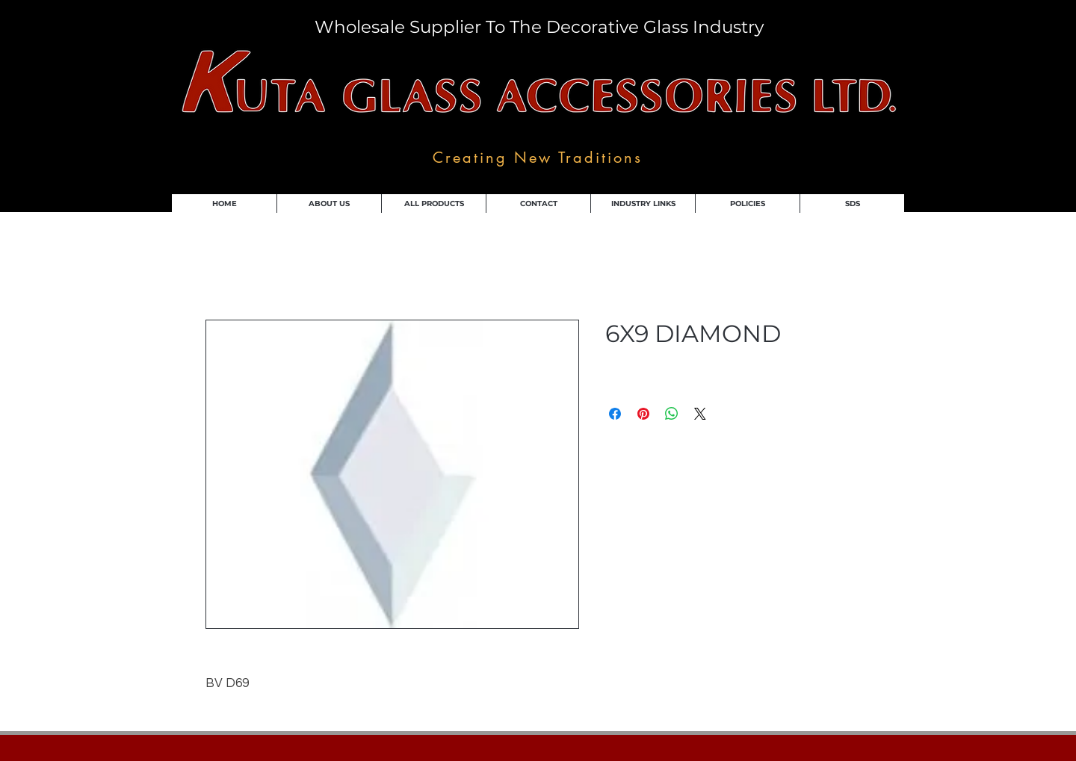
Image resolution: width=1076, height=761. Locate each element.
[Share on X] (700, 414)
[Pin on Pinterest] (643, 414)
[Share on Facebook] (615, 414)
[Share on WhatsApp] (672, 414)
